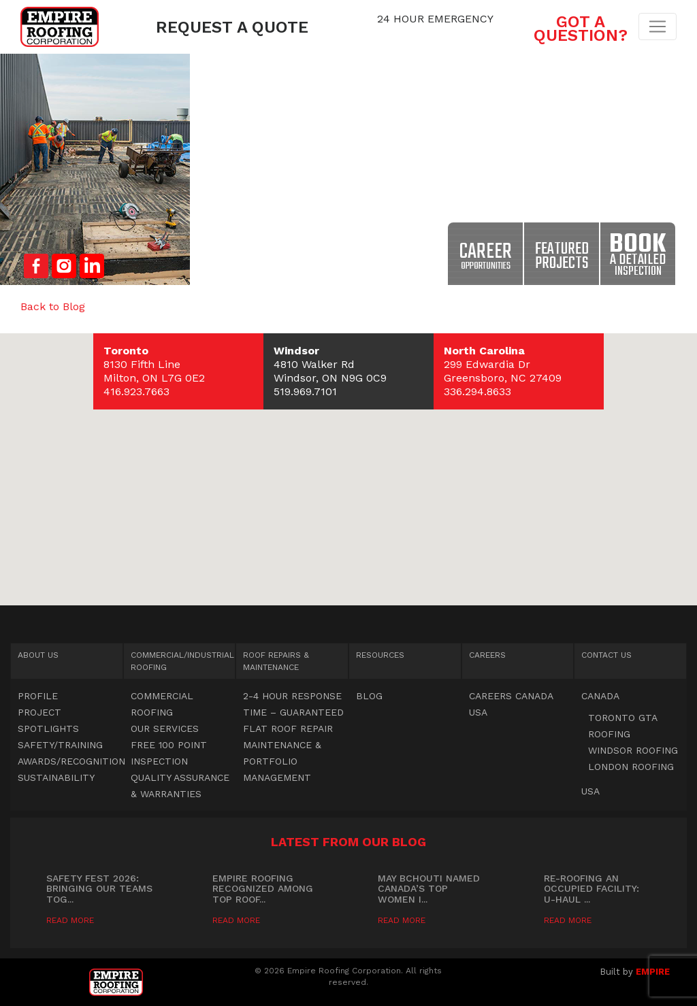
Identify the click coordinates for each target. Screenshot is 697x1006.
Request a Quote (232, 27)
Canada (600, 695)
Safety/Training (60, 744)
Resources (380, 655)
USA (478, 712)
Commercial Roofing (182, 661)
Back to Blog (52, 306)
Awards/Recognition (71, 761)
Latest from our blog (348, 842)
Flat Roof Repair (288, 728)
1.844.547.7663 (435, 32)
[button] (348, 456)
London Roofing (631, 766)
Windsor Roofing (633, 750)
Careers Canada (511, 695)
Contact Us (606, 655)
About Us (38, 655)
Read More (70, 920)
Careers (487, 655)
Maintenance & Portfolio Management (282, 761)
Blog (369, 695)
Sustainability (56, 777)
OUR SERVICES (165, 728)
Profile (38, 695)
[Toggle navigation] (657, 26)
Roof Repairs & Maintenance (276, 661)
